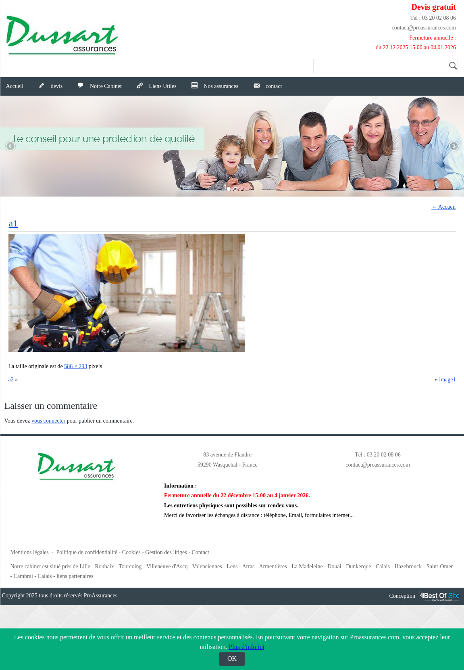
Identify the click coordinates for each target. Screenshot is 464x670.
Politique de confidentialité (86, 552)
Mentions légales (29, 552)
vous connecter (48, 421)
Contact (200, 552)
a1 (13, 223)
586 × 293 (75, 366)
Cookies (131, 552)
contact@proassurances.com (424, 28)
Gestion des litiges (166, 552)
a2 (11, 380)
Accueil (15, 86)
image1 (447, 380)
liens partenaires (74, 576)
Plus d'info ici (246, 646)
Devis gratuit (433, 6)
